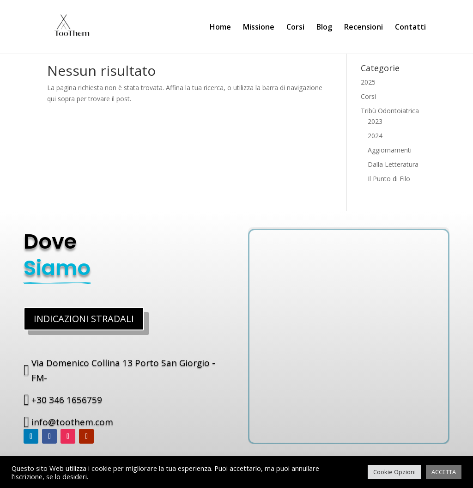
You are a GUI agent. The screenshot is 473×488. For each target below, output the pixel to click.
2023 (375, 121)
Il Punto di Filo (389, 178)
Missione (258, 28)
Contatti (410, 28)
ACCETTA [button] (443, 472)
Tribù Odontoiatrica (390, 110)
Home (220, 28)
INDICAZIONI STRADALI (84, 318)
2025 (368, 82)
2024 (375, 135)
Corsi (295, 28)
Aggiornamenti (390, 150)
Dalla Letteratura (393, 164)
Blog (324, 28)
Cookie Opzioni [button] (394, 472)
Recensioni (363, 28)
